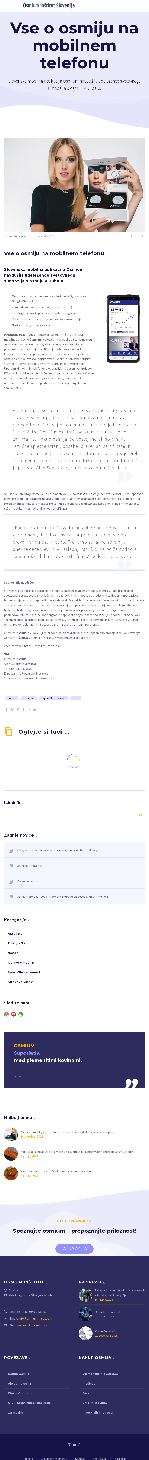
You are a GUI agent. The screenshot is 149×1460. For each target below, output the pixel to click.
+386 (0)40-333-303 (34, 1312)
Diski (86, 1393)
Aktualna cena (19, 1383)
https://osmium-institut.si (42, 646)
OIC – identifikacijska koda (29, 1403)
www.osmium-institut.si (39, 678)
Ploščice (89, 1383)
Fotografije (17, 943)
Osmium (29, 698)
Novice (13, 953)
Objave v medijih (21, 962)
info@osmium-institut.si (32, 673)
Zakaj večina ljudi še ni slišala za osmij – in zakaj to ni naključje (58, 850)
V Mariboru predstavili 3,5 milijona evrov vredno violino (56, 1171)
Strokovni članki (21, 982)
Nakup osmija (18, 1374)
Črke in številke (94, 1403)
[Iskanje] (74, 815)
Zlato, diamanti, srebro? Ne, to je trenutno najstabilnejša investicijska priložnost (74, 1132)
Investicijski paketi (97, 1412)
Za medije (16, 1412)
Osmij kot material (29, 865)
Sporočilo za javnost (17, 236)
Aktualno (15, 933)
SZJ (76, 698)
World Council (19, 1393)
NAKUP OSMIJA (74, 1249)
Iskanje (141, 815)
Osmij (12, 698)
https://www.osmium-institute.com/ (68, 638)
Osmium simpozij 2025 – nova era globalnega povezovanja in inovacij (62, 896)
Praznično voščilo (28, 881)
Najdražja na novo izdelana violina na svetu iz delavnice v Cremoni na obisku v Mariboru (77, 1151)
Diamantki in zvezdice (100, 1374)
